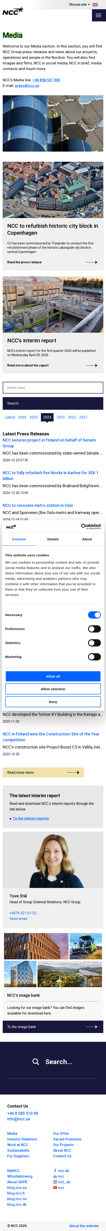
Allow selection (53, 689)
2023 (61, 417)
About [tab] (87, 539)
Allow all (53, 676)
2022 (72, 417)
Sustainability (18, 1150)
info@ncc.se (18, 1119)
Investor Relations (22, 1139)
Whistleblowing (20, 1176)
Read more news (43, 772)
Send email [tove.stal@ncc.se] (18, 919)
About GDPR (17, 1182)
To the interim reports (31, 818)
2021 (83, 417)
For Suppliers (18, 1156)
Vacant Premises (67, 1139)
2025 (34, 417)
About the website (84, 1226)
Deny (53, 702)
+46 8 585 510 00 (22, 1113)
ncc (58, 1176)
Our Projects (63, 1145)
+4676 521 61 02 (23, 913)
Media (12, 1133)
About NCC (62, 1150)
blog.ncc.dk (16, 1204)
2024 (47, 417)
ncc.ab (61, 1170)
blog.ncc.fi (16, 1193)
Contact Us (62, 1156)
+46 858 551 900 (46, 80)
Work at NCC (17, 1145)
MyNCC (13, 1171)
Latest (10, 417)
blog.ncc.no (17, 1199)
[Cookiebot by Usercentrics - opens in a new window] (81, 527)
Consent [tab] (19, 539)
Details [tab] (53, 539)
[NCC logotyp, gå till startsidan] (13, 11)
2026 (22, 417)
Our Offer (61, 1133)
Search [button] (13, 403)
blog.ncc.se (17, 1187)
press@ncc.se (27, 86)
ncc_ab (62, 1181)
